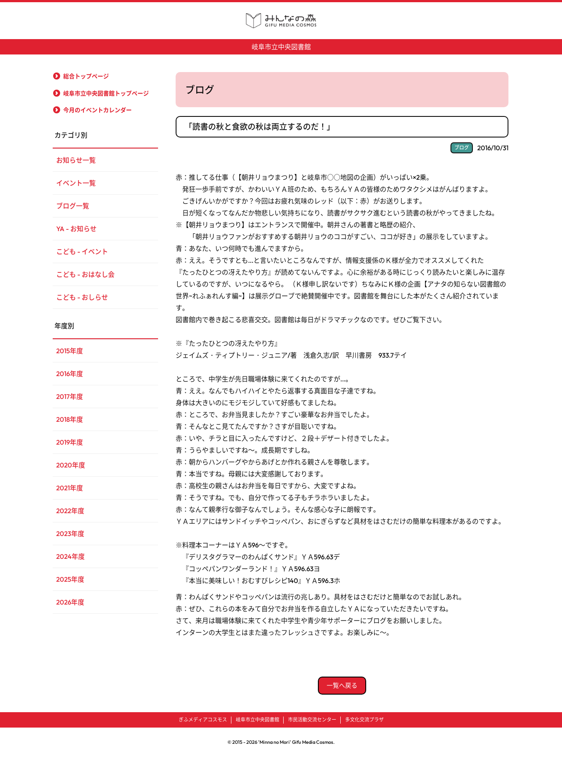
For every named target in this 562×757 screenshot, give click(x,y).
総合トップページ (86, 76)
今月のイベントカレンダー (97, 109)
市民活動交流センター (312, 720)
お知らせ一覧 (76, 160)
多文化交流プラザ (364, 720)
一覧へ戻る (342, 685)
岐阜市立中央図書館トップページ (106, 93)
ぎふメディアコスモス (203, 720)
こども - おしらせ (82, 297)
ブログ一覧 (72, 206)
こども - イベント (82, 251)
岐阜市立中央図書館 (281, 47)
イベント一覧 (76, 183)
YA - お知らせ (76, 229)
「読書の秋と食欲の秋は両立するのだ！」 (259, 127)
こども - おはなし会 (85, 274)
